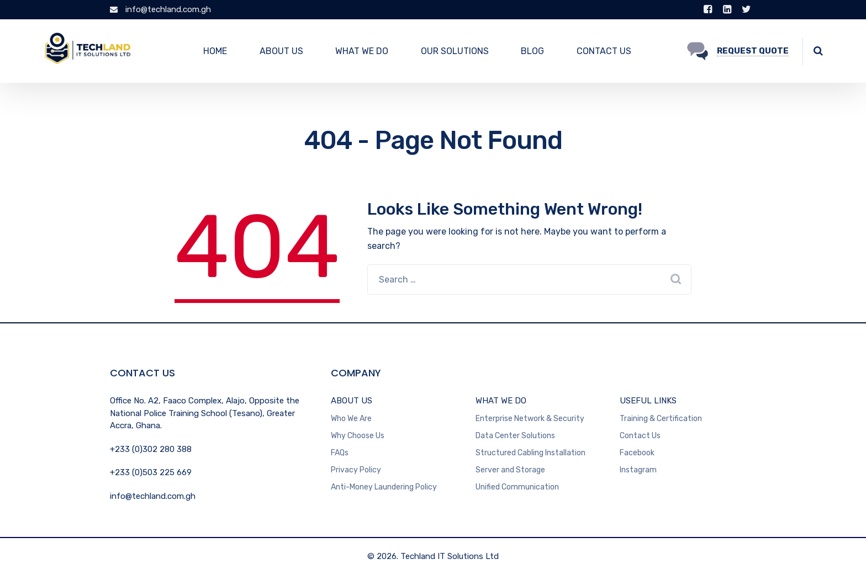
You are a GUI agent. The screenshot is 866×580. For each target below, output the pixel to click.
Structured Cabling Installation (530, 452)
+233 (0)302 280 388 (151, 449)
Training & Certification (661, 418)
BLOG (532, 51)
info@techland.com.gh (160, 9)
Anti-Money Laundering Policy (384, 487)
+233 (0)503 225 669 (151, 472)
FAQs (339, 452)
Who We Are (351, 418)
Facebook (637, 452)
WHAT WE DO (361, 51)
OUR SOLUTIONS (455, 51)
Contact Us (640, 435)
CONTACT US (604, 51)
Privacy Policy (356, 470)
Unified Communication (517, 487)
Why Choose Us (357, 435)
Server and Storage (510, 470)
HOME (215, 51)
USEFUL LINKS (648, 401)
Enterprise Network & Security (530, 418)
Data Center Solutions (515, 435)
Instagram (638, 470)
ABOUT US (281, 51)
